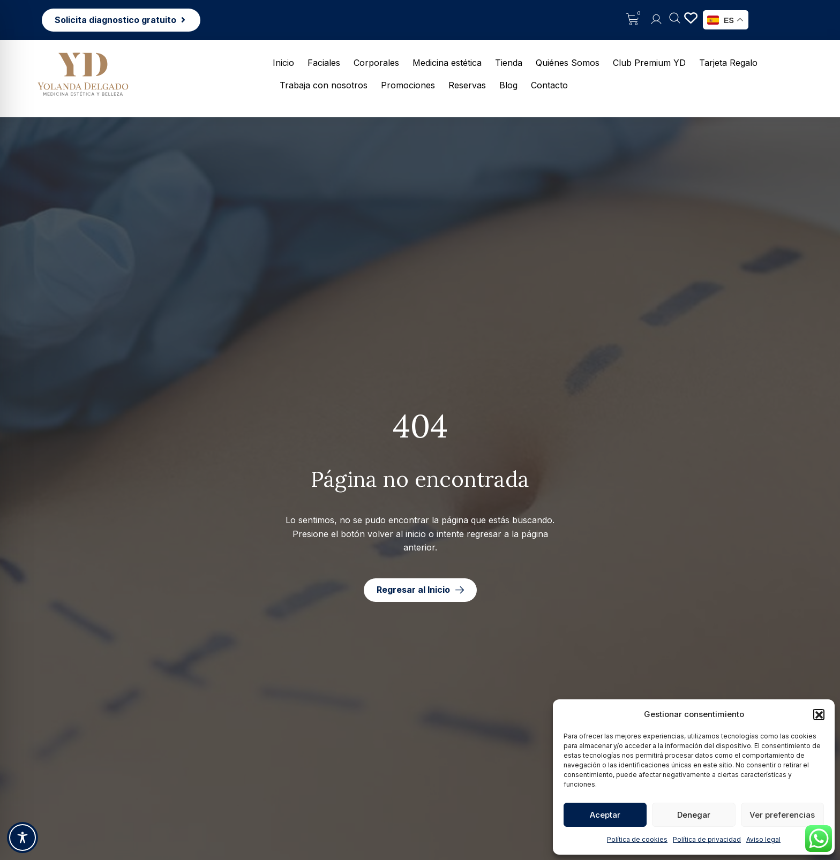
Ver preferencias (782, 815)
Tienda (508, 62)
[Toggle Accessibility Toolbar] (22, 837)
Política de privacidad (707, 839)
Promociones (408, 85)
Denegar (693, 815)
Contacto (549, 85)
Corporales (376, 62)
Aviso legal (763, 839)
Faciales (324, 62)
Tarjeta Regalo (728, 62)
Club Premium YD (649, 62)
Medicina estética (447, 62)
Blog (508, 85)
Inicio (283, 62)
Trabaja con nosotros (324, 85)
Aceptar (605, 815)
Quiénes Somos (567, 62)
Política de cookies (637, 839)
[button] (818, 714)
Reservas (467, 85)
